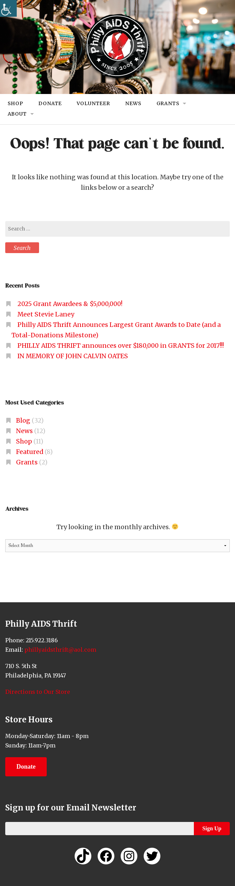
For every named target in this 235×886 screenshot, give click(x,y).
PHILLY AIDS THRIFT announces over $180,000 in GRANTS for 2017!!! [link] (120, 345)
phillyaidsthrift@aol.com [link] (59, 649)
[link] (8, 8)
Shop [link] (15, 103)
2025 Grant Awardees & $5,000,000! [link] (69, 304)
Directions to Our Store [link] (37, 691)
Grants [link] (168, 103)
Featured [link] (29, 452)
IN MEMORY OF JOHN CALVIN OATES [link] (72, 356)
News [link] (134, 103)
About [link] (17, 114)
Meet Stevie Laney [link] (45, 314)
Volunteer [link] (94, 103)
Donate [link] (50, 103)
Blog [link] (23, 420)
